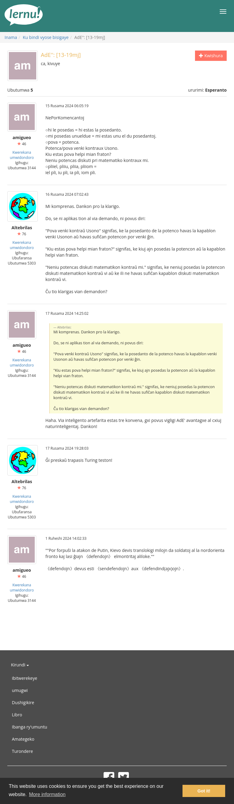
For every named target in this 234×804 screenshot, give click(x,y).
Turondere (22, 751)
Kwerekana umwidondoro (22, 155)
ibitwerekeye (24, 678)
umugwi (20, 690)
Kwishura (211, 55)
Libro (17, 715)
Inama (11, 37)
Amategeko (23, 739)
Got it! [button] (203, 790)
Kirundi (20, 665)
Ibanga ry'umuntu (29, 727)
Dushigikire (23, 702)
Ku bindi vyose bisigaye (46, 37)
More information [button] (47, 794)
